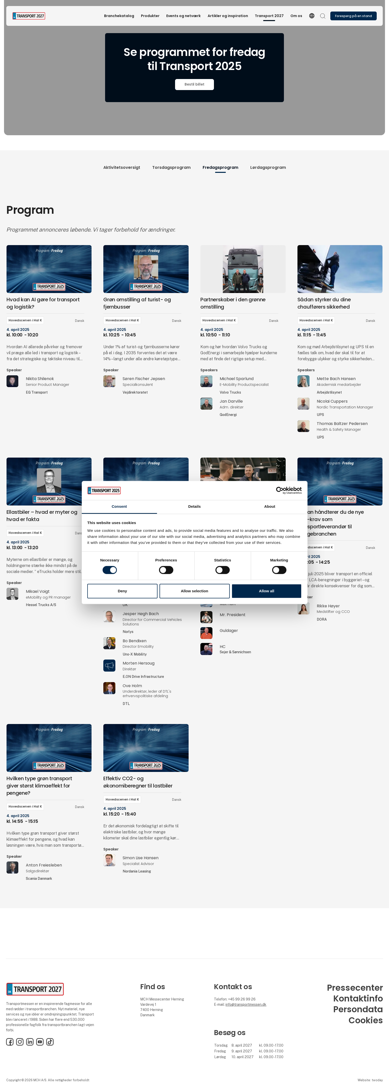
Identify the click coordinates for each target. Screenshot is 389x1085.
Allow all (266, 591)
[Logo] (32, 16)
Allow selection (194, 591)
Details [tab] (194, 506)
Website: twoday (370, 1080)
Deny (122, 591)
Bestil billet (194, 84)
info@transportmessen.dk (245, 1004)
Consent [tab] (119, 506)
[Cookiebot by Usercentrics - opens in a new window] (280, 490)
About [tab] (269, 506)
